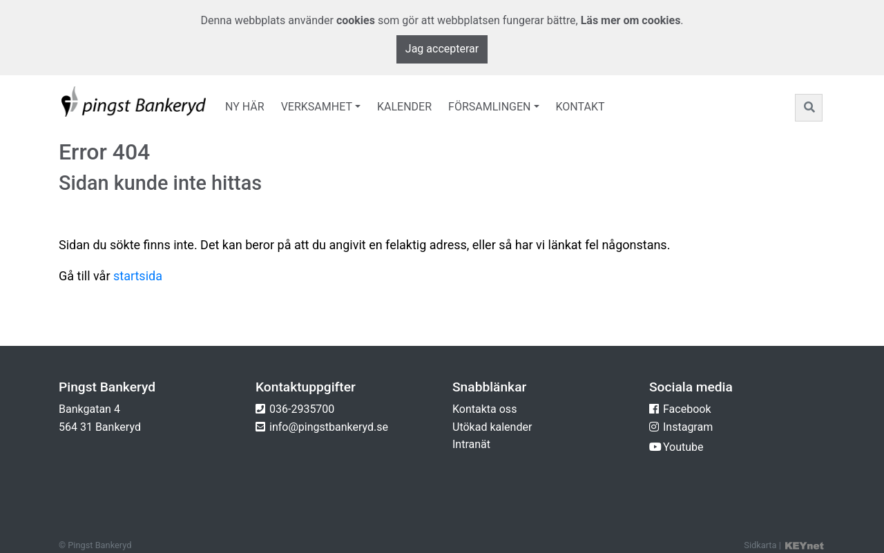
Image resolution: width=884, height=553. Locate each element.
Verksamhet (316, 106)
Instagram (688, 427)
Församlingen (489, 106)
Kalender (404, 106)
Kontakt (580, 106)
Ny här (245, 106)
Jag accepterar (442, 48)
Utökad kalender (492, 427)
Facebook (687, 409)
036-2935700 (301, 409)
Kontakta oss (484, 409)
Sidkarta (760, 545)
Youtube (683, 447)
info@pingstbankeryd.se (328, 427)
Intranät (471, 444)
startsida (137, 276)
